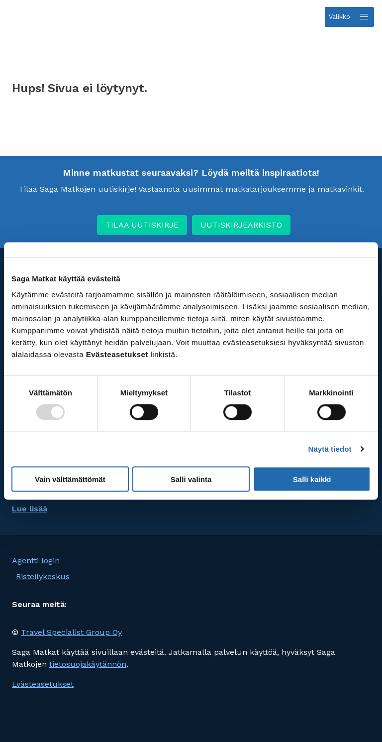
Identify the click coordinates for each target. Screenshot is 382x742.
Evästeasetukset (43, 684)
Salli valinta (191, 479)
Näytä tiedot (330, 449)
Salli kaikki (312, 479)
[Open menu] (349, 17)
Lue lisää (29, 508)
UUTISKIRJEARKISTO (241, 225)
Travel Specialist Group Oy (71, 632)
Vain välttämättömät (70, 479)
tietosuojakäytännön (87, 664)
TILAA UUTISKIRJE (142, 225)
